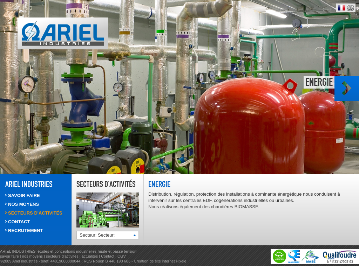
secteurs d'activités (62, 256)
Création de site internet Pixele (160, 261)
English (350, 7)
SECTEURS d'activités (35, 213)
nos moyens (33, 256)
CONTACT (19, 221)
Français (341, 7)
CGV (121, 256)
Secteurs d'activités (106, 184)
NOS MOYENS (23, 204)
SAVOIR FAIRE (24, 195)
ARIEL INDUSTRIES (29, 184)
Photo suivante (346, 88)
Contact (107, 256)
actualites (90, 256)
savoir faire (9, 256)
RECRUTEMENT (25, 230)
